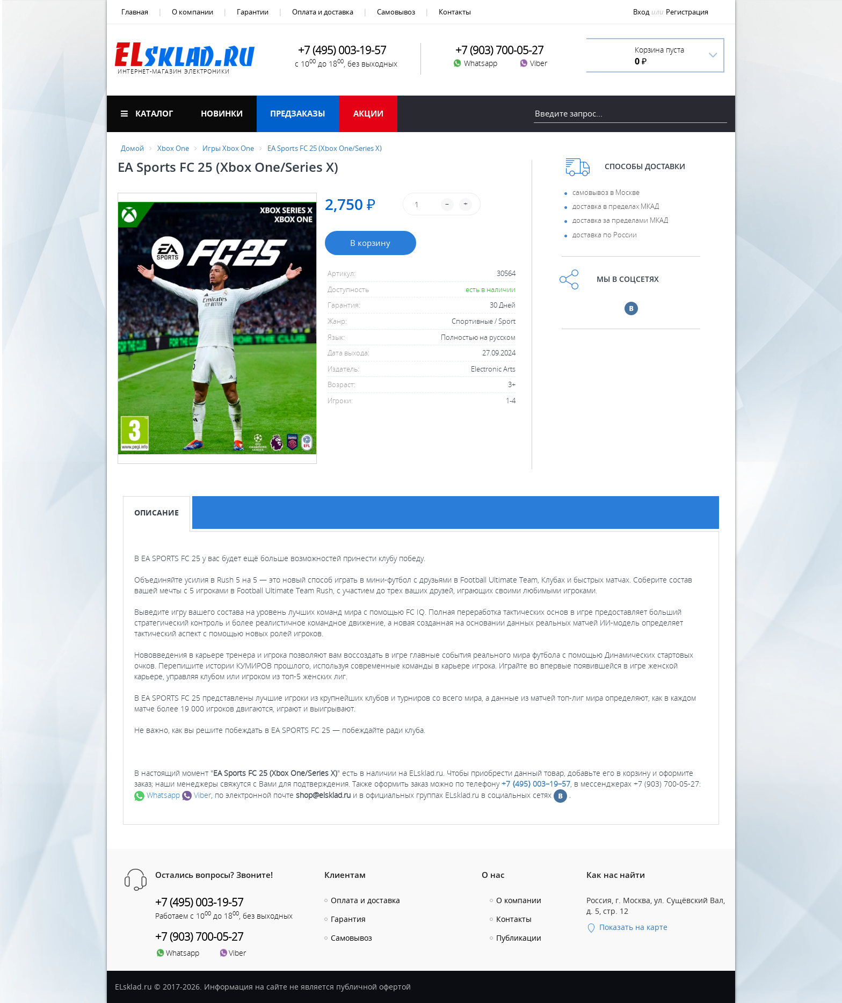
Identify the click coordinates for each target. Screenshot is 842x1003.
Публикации (518, 938)
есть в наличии (491, 289)
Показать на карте (626, 927)
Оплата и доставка (322, 12)
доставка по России (604, 234)
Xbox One (173, 148)
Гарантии (252, 12)
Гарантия (348, 919)
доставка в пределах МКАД (615, 206)
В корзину (370, 242)
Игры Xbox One (228, 148)
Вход (641, 12)
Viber (196, 795)
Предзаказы (297, 113)
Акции (368, 113)
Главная (134, 12)
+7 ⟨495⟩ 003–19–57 (536, 784)
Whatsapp (157, 795)
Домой (132, 148)
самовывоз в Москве (606, 192)
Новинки (222, 113)
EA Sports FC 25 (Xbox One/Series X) (324, 148)
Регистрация (687, 12)
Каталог (147, 113)
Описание (156, 512)
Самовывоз (396, 12)
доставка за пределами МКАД (620, 220)
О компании (192, 12)
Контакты (455, 12)
